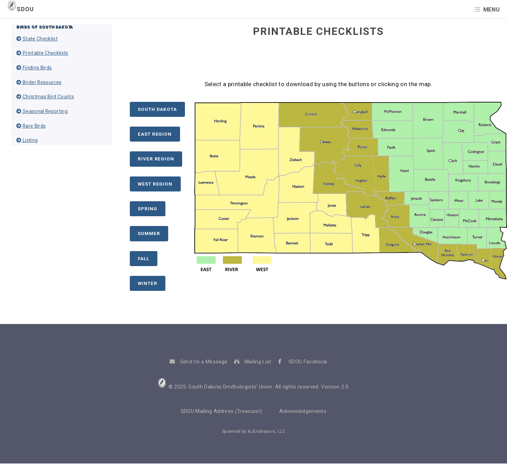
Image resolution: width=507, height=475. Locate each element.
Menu (491, 9)
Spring (147, 208)
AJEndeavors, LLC (266, 431)
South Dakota (157, 109)
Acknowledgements (302, 411)
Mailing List (258, 362)
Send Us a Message (204, 362)
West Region (155, 184)
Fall (143, 258)
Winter (147, 283)
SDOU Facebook (308, 362)
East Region (155, 134)
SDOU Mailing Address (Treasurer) (221, 411)
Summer (149, 233)
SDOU (20, 9)
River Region (156, 158)
